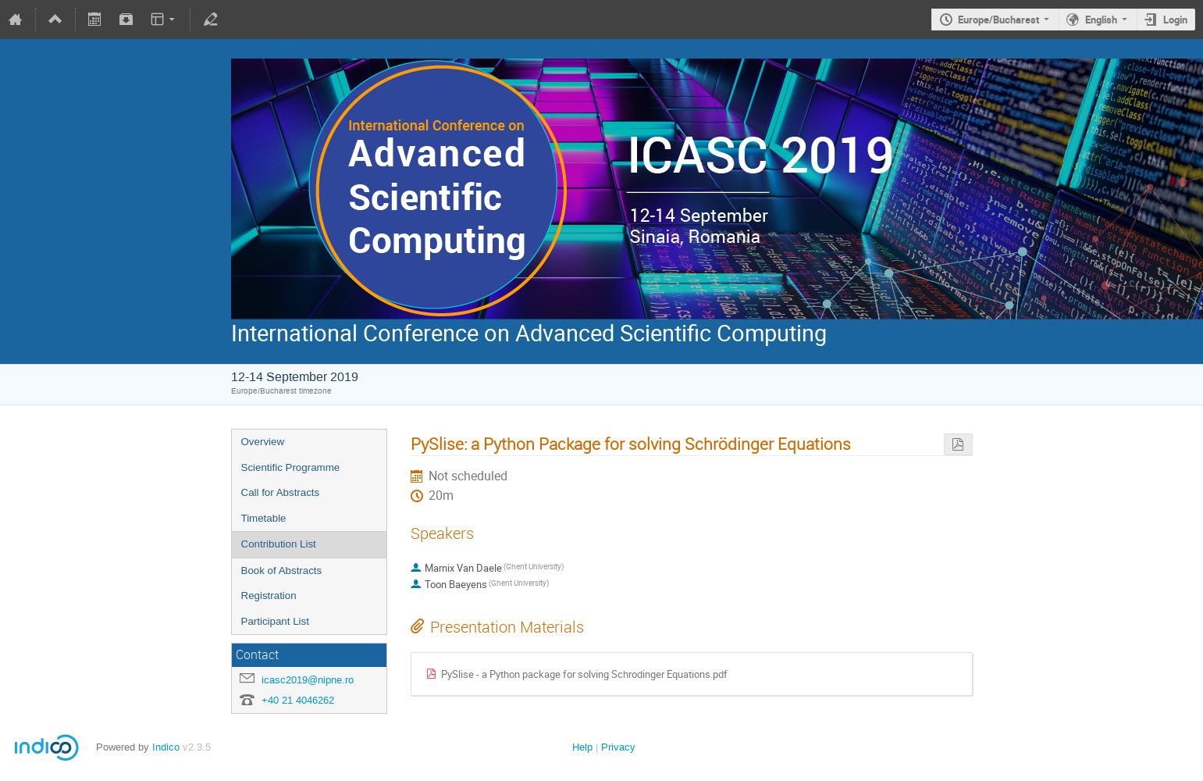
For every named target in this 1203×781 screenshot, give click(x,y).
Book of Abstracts (281, 570)
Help (582, 747)
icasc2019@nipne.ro (308, 679)
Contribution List (278, 544)
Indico (166, 747)
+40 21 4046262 (298, 700)
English (1101, 19)
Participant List (275, 621)
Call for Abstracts (280, 492)
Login (1175, 19)
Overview (263, 442)
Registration (269, 595)
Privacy (618, 747)
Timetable (264, 518)
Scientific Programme (290, 467)
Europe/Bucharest (998, 19)
